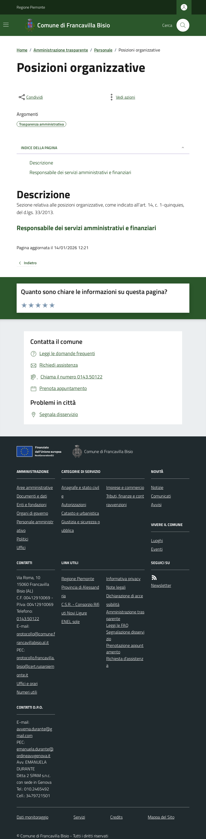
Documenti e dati (32, 496)
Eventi (157, 549)
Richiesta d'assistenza (124, 661)
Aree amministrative (35, 487)
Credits (116, 817)
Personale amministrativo (35, 525)
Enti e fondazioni (31, 504)
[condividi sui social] (30, 97)
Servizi (79, 817)
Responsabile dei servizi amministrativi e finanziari (86, 228)
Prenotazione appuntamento (125, 648)
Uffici (21, 547)
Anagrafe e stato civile (80, 491)
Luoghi (157, 540)
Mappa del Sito (161, 817)
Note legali (116, 587)
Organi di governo (32, 513)
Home (22, 50)
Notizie (157, 487)
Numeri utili (27, 692)
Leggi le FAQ (117, 625)
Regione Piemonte (31, 7)
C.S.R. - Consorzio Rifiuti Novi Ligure (80, 608)
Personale (103, 50)
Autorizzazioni (73, 504)
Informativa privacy (123, 578)
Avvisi (156, 504)
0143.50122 (28, 618)
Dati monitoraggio (32, 817)
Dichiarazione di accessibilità (124, 600)
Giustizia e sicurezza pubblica (80, 525)
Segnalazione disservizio (125, 635)
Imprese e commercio (125, 487)
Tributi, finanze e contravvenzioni (125, 500)
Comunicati (161, 496)
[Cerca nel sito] (180, 25)
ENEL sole (70, 621)
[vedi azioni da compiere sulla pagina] (121, 97)
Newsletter (161, 585)
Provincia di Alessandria (80, 591)
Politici (22, 539)
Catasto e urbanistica (80, 513)
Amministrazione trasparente (61, 50)
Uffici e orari (27, 683)
